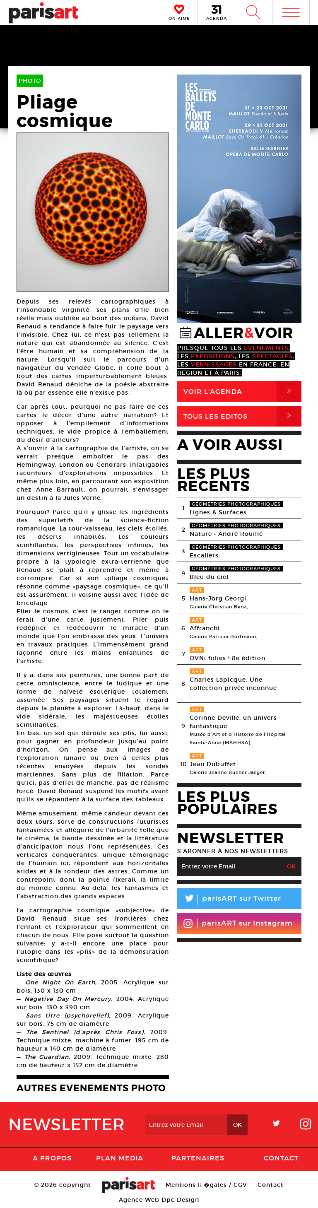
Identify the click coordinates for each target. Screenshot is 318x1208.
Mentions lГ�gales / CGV (206, 1185)
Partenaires (197, 1158)
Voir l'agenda (242, 391)
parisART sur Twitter (229, 899)
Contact (281, 1158)
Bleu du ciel (209, 577)
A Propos (52, 1158)
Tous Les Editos (242, 416)
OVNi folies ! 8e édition (227, 658)
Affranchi (205, 628)
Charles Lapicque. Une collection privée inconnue (233, 684)
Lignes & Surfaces (218, 512)
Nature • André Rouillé (226, 534)
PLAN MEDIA (119, 1158)
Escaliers (204, 555)
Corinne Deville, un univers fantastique (233, 722)
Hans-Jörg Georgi (218, 598)
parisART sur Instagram (238, 923)
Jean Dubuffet (213, 764)
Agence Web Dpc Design (159, 1199)
